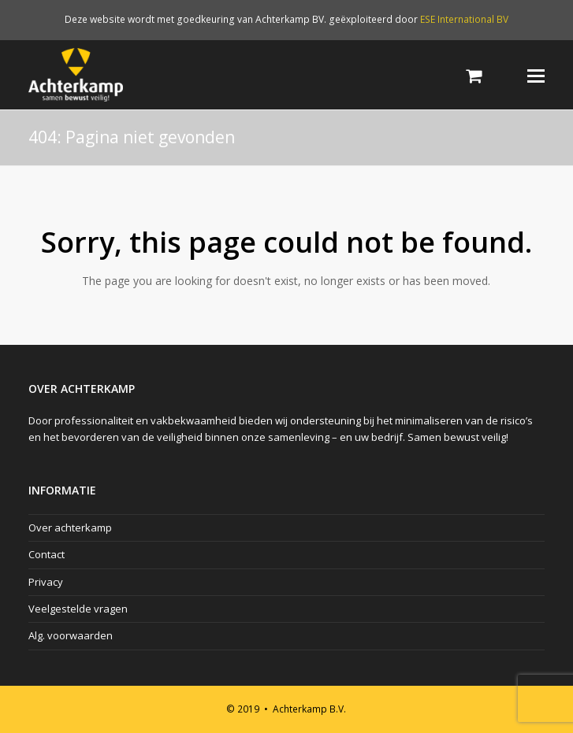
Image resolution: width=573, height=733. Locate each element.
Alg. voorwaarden (70, 635)
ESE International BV (464, 19)
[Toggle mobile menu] (536, 75)
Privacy (45, 582)
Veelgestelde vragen (78, 609)
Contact (46, 554)
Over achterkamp (70, 527)
